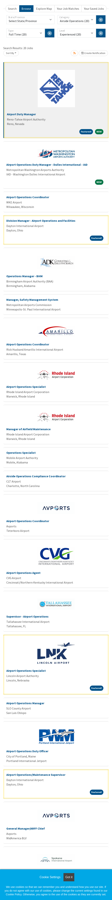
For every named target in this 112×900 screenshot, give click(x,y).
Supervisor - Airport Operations (27, 616)
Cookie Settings (50, 877)
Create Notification (93, 53)
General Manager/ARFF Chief (25, 828)
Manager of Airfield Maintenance (28, 429)
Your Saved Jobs (94, 8)
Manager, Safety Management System (32, 299)
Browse (26, 8)
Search (12, 8)
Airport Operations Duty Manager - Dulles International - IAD (47, 164)
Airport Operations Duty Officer (27, 751)
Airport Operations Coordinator (27, 197)
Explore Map (44, 8)
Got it (68, 877)
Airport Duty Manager (21, 114)
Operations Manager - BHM (24, 276)
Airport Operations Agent (23, 573)
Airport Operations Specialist (26, 387)
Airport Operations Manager (25, 703)
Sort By (10, 53)
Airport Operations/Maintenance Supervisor (35, 775)
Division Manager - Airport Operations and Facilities (40, 220)
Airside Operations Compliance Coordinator (36, 476)
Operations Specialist (21, 452)
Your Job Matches (68, 8)
